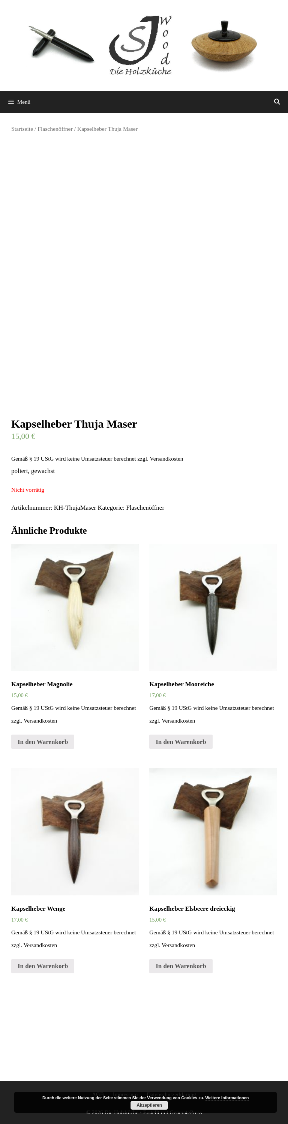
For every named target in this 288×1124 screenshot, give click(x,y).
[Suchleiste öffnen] (277, 102)
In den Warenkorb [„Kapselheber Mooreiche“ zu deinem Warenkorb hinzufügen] (181, 741)
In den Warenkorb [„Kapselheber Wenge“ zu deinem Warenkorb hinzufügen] (43, 966)
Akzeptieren (149, 1105)
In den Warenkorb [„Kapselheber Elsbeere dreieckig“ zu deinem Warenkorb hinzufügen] (181, 966)
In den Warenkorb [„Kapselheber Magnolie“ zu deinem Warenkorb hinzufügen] (43, 741)
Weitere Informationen (227, 1098)
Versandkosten (166, 458)
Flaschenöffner (55, 129)
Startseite (22, 129)
